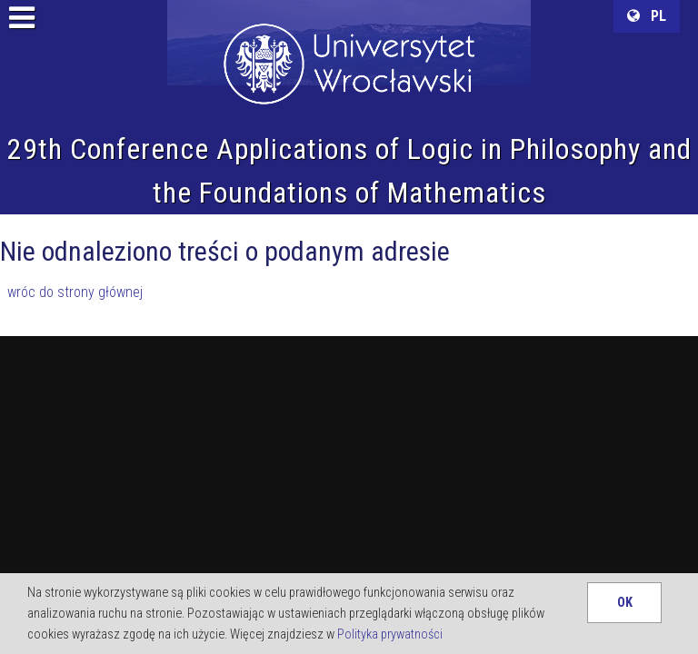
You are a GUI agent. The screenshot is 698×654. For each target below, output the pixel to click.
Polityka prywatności (390, 634)
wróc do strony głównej (75, 292)
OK (625, 602)
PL (646, 16)
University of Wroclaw (349, 41)
